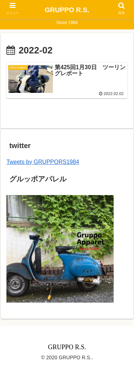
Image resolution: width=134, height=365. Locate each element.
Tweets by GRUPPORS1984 (42, 162)
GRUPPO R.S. (67, 10)
